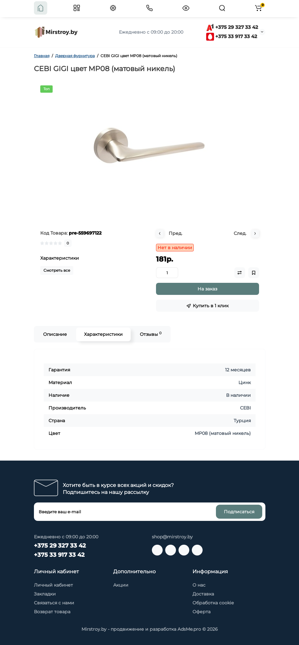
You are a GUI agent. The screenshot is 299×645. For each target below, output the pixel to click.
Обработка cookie (213, 603)
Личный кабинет (53, 585)
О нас (198, 585)
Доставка (203, 594)
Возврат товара (52, 612)
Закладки (45, 594)
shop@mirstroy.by (172, 537)
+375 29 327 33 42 (232, 27)
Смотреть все (56, 270)
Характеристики (103, 334)
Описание (55, 334)
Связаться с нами (54, 603)
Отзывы (150, 334)
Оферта (201, 612)
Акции (120, 585)
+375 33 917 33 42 (231, 36)
